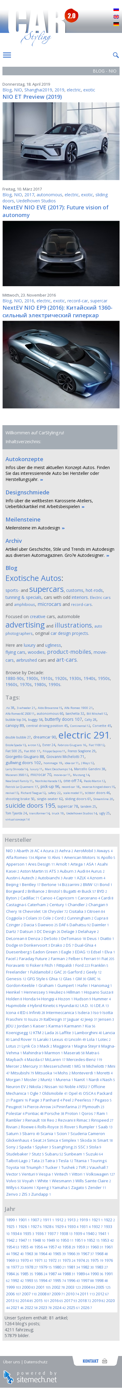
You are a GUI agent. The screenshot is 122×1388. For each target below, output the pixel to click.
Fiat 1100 (96, 745)
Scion (63, 1133)
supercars (46, 589)
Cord (60, 918)
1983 (101, 1267)
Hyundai (69, 1005)
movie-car (62, 775)
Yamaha (61, 1187)
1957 (54, 1247)
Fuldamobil (41, 972)
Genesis (16, 978)
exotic (89, 90)
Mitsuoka (46, 1073)
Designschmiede (27, 492)
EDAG (82, 952)
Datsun (28, 931)
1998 (101, 1280)
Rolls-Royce (50, 1127)
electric (74, 90)
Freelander (17, 972)
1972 (54, 1260)
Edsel (97, 952)
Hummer (101, 999)
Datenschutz (36, 1362)
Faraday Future (34, 958)
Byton (13, 898)
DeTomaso (73, 938)
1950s (104, 678)
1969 (12, 1260)
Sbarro (31, 1133)
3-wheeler (26, 708)
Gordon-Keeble (22, 985)
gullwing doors (23, 762)
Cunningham (80, 918)
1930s (75, 678)
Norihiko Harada (48, 781)
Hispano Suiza (98, 992)
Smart (105, 1140)
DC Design (48, 931)
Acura (50, 850)
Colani (34, 918)
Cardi (107, 898)
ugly (104, 813)
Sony (12, 1147)
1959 (82, 1247)
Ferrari (92, 958)
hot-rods (94, 590)
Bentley (31, 884)
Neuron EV (17, 1086)
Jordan (24, 1026)
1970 (26, 1260)
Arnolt (63, 864)
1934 (16, 1233)
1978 (31, 1267)
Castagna (16, 904)
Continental (80, 726)
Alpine (43, 857)
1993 (31, 1280)
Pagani (19, 1100)
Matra (92, 1052)
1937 (53, 1233)
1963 (31, 1253)
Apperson (16, 864)
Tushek (69, 1167)
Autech (29, 878)
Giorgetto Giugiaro (24, 756)
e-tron (34, 745)
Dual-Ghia (85, 945)
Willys (13, 1187)
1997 (87, 1280)
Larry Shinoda (16, 769)
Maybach (16, 1059)
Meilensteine (23, 519)
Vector (13, 1174)
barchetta (75, 713)
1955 (26, 1247)
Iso (97, 1012)
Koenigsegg (19, 1032)
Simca (54, 1140)
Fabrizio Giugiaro (72, 745)
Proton (73, 1113)
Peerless (84, 1100)
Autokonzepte (24, 459)
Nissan (54, 1086)
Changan (98, 904)
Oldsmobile (55, 1093)
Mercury (33, 1066)
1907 (36, 1220)
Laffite (66, 1032)
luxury (29, 645)
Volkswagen (100, 1174)
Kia (90, 1026)
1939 (79, 1233)
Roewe (29, 1127)
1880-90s (14, 678)
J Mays (87, 763)
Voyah (29, 1180)
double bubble (18, 737)
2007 (29, 1294)
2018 (84, 1300)
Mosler (32, 1079)
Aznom (97, 878)
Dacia (30, 924)
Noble (71, 1086)
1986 (40, 1273)
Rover (71, 1127)
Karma (55, 1026)
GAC (60, 972)
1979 (45, 1267)
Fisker (37, 965)
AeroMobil (85, 850)
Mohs (64, 1073)
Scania (48, 1133)
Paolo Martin (94, 781)
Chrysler (58, 911)
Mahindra (33, 1052)
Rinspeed (102, 1120)
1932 (97, 1226)
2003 (73, 1287)
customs (74, 590)
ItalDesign (55, 1019)
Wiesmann (63, 1180)
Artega (77, 864)
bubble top (15, 719)
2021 (17, 1307)
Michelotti (96, 1066)
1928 (48, 1226)
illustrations (73, 625)
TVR (83, 1167)
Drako (58, 945)
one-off (72, 780)
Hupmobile (17, 1005)
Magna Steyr (87, 1046)
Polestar (15, 1113)
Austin (13, 878)
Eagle (67, 952)
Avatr (69, 878)
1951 (80, 1240)
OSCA (89, 1093)
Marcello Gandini (89, 769)
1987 (54, 1273)
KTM (38, 1032)
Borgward (16, 891)
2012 (102, 1294)
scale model (73, 793)
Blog (7, 90)
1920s (61, 678)
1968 (101, 1253)
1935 (28, 1233)
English (116, 17)
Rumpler (88, 1127)
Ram (102, 1113)
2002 (58, 1287)
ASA (91, 864)
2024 (59, 1307)
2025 (73, 1307)
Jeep (91, 1019)
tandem (88, 806)
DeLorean (16, 938)
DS (70, 945)
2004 (88, 1287)
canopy (14, 725)
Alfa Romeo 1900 (78, 708)
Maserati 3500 (16, 775)
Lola (92, 1039)
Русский (116, 9)
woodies (36, 652)
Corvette (101, 726)
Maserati (74, 1052)
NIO (18, 90)
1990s (54, 684)
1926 (24, 1226)
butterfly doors (63, 719)
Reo (52, 1120)
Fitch (50, 965)
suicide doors (30, 805)
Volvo (13, 1180)
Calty (90, 719)
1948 (38, 1240)
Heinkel (14, 992)
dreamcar (44, 737)
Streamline (103, 799)
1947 (24, 1240)
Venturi (30, 1174)
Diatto (107, 938)
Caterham (37, 904)
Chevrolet (35, 911)
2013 (12, 1300)
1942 (11, 1240)
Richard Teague (33, 793)
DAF (64, 924)
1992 (17, 1280)
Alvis (57, 857)
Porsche (54, 1113)
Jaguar (75, 1019)
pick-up (50, 786)
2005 (103, 1287)
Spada (26, 1147)
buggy (35, 719)
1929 (60, 1226)
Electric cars (100, 597)
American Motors (82, 857)
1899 (11, 1220)
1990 (96, 1273)
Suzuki (94, 1154)
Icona (12, 1012)
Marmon (54, 1052)
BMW (91, 884)
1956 (40, 1247)
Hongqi (49, 999)
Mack (46, 1046)
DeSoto (52, 938)
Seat (39, 1140)
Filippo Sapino (54, 751)
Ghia (55, 978)
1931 (85, 1226)
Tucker (52, 1167)
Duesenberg (19, 952)
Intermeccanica (61, 1012)
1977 (17, 1267)
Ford (82, 965)
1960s (11, 684)
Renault (35, 1120)
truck (58, 813)
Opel (75, 1093)
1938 (66, 1233)
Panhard (52, 1100)
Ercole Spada (15, 745)
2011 (87, 1294)
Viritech (62, 1174)
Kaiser (40, 1026)
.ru (9, 708)
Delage (69, 931)
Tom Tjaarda (16, 813)
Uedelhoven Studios (36, 201)
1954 (12, 1247)
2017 (29, 195)
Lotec (104, 1039)
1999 (13, 1287)
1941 (103, 1233)
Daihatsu (80, 924)
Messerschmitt (59, 1066)
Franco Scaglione (81, 751)
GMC (94, 978)
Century (58, 904)
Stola (95, 1147)
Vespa (46, 1174)
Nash (108, 1079)
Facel (12, 958)
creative (37, 616)
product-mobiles (69, 651)
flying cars (15, 652)
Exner (48, 745)
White (44, 1180)
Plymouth (93, 1106)
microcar (40, 774)
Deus (93, 938)
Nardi (95, 1079)
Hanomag (101, 985)
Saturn (13, 1133)
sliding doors (78, 798)
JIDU (11, 1026)
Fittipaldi (65, 965)
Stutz (38, 1154)
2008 (44, 1294)
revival (11, 793)
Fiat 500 (13, 751)
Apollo (108, 857)
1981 (73, 1267)
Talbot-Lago (18, 1160)
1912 (60, 1220)
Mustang (81, 775)
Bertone (51, 884)
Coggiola (15, 918)
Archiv (13, 540)
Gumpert (67, 985)
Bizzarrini (72, 884)
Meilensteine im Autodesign (32, 528)
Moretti (105, 1073)
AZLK (83, 878)
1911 (48, 1220)
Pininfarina (68, 1106)
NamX (81, 1079)
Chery (14, 911)
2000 (28, 1287)
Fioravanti (17, 965)
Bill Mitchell (97, 714)
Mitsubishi (22, 1073)
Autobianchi (50, 878)
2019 (59, 90)
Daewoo (48, 924)
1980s (40, 684)
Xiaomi (28, 1187)
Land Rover (23, 1039)
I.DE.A (101, 1005)
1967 (87, 1253)
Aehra (66, 850)
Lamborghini (88, 1032)
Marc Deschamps (58, 769)
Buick (89, 891)
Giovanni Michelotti (65, 756)
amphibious (24, 604)
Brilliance (37, 891)
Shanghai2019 (38, 90)
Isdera (85, 1012)
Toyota (15, 1167)
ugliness (53, 645)
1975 (96, 1260)
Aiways (105, 850)
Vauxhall (98, 1167)
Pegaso (103, 1100)
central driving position (47, 726)
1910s (46, 678)
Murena (64, 1079)
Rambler (15, 1120)
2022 (31, 1307)
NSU (84, 1086)
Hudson (82, 999)
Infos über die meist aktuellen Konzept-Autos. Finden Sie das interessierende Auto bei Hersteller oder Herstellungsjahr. (57, 473)
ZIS (26, 1194)
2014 (26, 1300)
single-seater (50, 798)
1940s (89, 678)
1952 (93, 1240)
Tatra (51, 1160)
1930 (72, 1226)
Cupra (101, 918)
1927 (36, 1226)
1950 (67, 1240)
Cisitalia (77, 911)
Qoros (88, 1113)
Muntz (48, 1079)
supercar (98, 301)
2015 (41, 1300)
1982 (87, 1267)
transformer (39, 813)
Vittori (78, 1174)
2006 (13, 1294)
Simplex (70, 1140)
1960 (96, 1247)
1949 (52, 1240)
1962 (17, 1253)
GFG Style (37, 978)
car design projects (69, 633)
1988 (68, 1273)
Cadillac (29, 898)
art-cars (66, 659)
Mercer (14, 1066)
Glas (68, 978)
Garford (76, 972)
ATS (54, 871)
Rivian (13, 1127)
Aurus (98, 871)
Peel (68, 1100)
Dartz (12, 931)
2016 (29, 301)
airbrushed (26, 660)
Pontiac (34, 1113)
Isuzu (35, 1019)
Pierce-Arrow (41, 1106)
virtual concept (17, 819)
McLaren (55, 1059)
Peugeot (16, 1106)
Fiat (108, 958)
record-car (77, 301)
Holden (14, 999)
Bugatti (72, 891)
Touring (98, 1160)
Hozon (65, 999)
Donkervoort (37, 945)
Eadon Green (46, 952)
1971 (40, 1260)
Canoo (47, 898)
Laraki (44, 1039)
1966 (73, 1253)
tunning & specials (23, 597)
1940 (91, 1233)
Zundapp (41, 1194)
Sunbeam (74, 1154)
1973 (68, 1260)
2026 (86, 1307)
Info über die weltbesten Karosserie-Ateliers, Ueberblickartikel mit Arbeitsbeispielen (49, 504)
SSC (83, 1147)
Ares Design (41, 864)
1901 (24, 1220)
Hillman (74, 992)
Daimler (100, 924)
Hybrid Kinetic (44, 1005)
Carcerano (89, 898)
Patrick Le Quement (21, 787)
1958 (68, 1247)
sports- (12, 590)
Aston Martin (34, 871)
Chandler (78, 904)
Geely (94, 972)
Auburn (68, 871)
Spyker (43, 1147)
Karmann (74, 1026)
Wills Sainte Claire (93, 1180)
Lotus (13, 1046)
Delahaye (88, 931)
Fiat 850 (32, 751)
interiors (80, 597)
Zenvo (13, 1194)
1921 (97, 1220)
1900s (32, 678)
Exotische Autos (33, 578)
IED (24, 1012)
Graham (47, 985)
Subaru (54, 1154)
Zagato (79, 1187)
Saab (105, 1127)
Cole (48, 918)
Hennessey (36, 992)
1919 (85, 1220)
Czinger (14, 924)
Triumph (35, 1167)
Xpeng (44, 1187)
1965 (59, 1253)
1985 (26, 1273)
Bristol (55, 891)
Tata (37, 1160)
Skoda (88, 1140)
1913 (72, 1220)
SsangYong (64, 1147)
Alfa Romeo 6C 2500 (19, 714)
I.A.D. (86, 1005)
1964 (45, 1253)
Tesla (66, 1160)
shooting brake (19, 798)
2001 (43, 1287)
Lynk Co (30, 1046)
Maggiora (63, 1046)
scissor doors (97, 792)
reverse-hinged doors (98, 787)
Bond (106, 884)
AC (38, 850)
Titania (81, 1160)
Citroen (96, 911)
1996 (73, 1280)
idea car (72, 763)
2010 (72, 1294)
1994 (45, 1280)
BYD (102, 891)
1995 (59, 1280)
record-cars (81, 604)
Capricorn (66, 898)
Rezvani (67, 1120)
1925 (11, 1226)
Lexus (60, 1039)
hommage (53, 763)
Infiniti (37, 1012)
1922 (109, 1220)
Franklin (99, 965)
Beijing (13, 884)
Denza (35, 938)
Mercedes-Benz (84, 1059)
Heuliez (57, 992)
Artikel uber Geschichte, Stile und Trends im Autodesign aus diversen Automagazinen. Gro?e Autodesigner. (59, 552)
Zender (97, 1187)
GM (80, 978)
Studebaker (18, 1154)
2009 (58, 1294)
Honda (31, 999)
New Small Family (19, 781)
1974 (82, 1260)
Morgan (14, 1079)
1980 (59, 1267)
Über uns (11, 1362)
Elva (110, 952)
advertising (25, 624)
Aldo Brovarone (50, 708)
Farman (59, 958)
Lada (52, 1032)
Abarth (25, 850)
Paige (35, 1100)
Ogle (35, 1093)
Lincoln (77, 1039)
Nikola (36, 1086)
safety (54, 793)
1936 (40, 1233)
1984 (12, 1273)
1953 (107, 1240)
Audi (83, 871)
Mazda (35, 1059)
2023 (45, 1307)
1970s (26, 684)
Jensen (106, 1019)
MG (79, 1066)
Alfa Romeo (20, 857)
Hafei (83, 985)
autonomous (49, 195)
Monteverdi (84, 1073)
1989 (82, 1273)
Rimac (83, 1120)
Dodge (14, 945)
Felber (76, 958)
